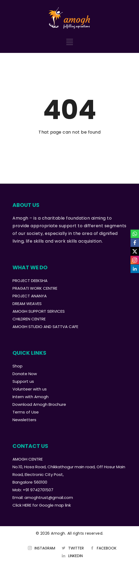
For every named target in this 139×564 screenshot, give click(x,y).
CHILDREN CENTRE (29, 319)
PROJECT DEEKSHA (29, 280)
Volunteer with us (29, 389)
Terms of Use (25, 412)
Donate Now (24, 373)
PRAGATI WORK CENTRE (34, 288)
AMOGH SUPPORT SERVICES (38, 311)
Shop (17, 366)
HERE (27, 505)
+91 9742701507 (38, 490)
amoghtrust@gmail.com (48, 497)
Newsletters (24, 419)
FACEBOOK (106, 548)
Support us (23, 381)
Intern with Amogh (30, 396)
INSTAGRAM (44, 548)
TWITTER (76, 548)
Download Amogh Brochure (39, 404)
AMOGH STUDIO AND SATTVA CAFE (45, 326)
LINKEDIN (75, 555)
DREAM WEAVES (27, 303)
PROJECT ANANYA (29, 296)
